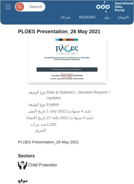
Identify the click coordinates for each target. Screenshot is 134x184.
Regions (87, 17)
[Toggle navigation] (8, 7)
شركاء (65, 17)
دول (107, 17)
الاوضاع (123, 17)
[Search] (30, 7)
